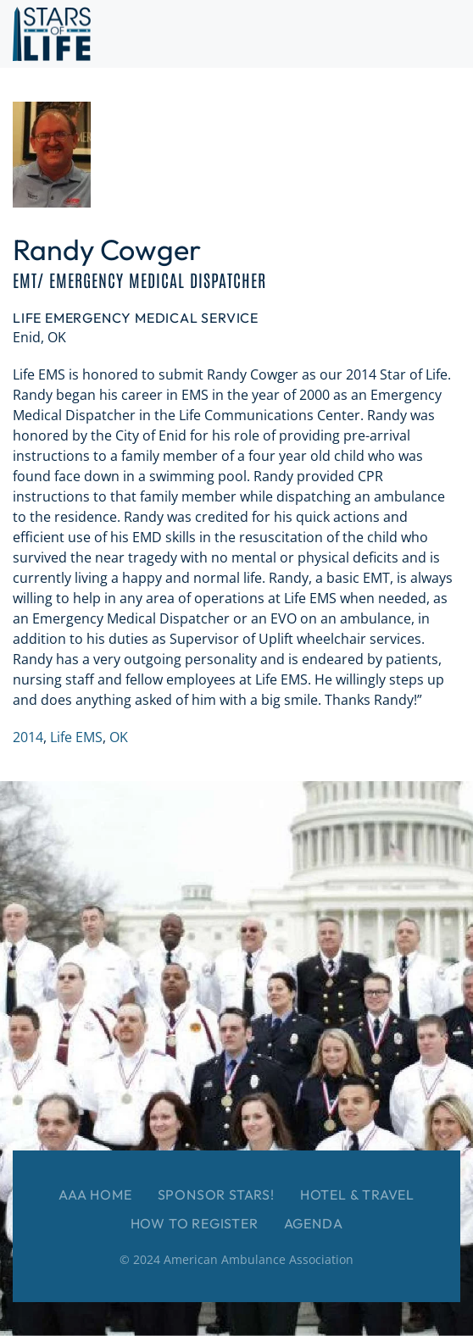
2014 (28, 737)
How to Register (195, 1223)
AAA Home (94, 1194)
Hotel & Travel (357, 1194)
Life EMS (76, 737)
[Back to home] (52, 34)
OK (118, 737)
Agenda (313, 1223)
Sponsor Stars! (216, 1194)
